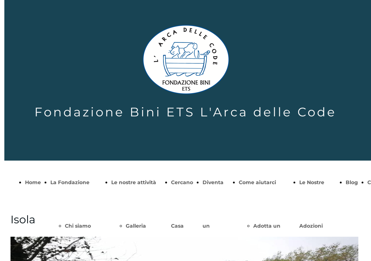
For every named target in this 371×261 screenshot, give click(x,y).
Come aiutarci (257, 182)
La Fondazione (69, 182)
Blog (352, 182)
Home (33, 182)
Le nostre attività (133, 182)
